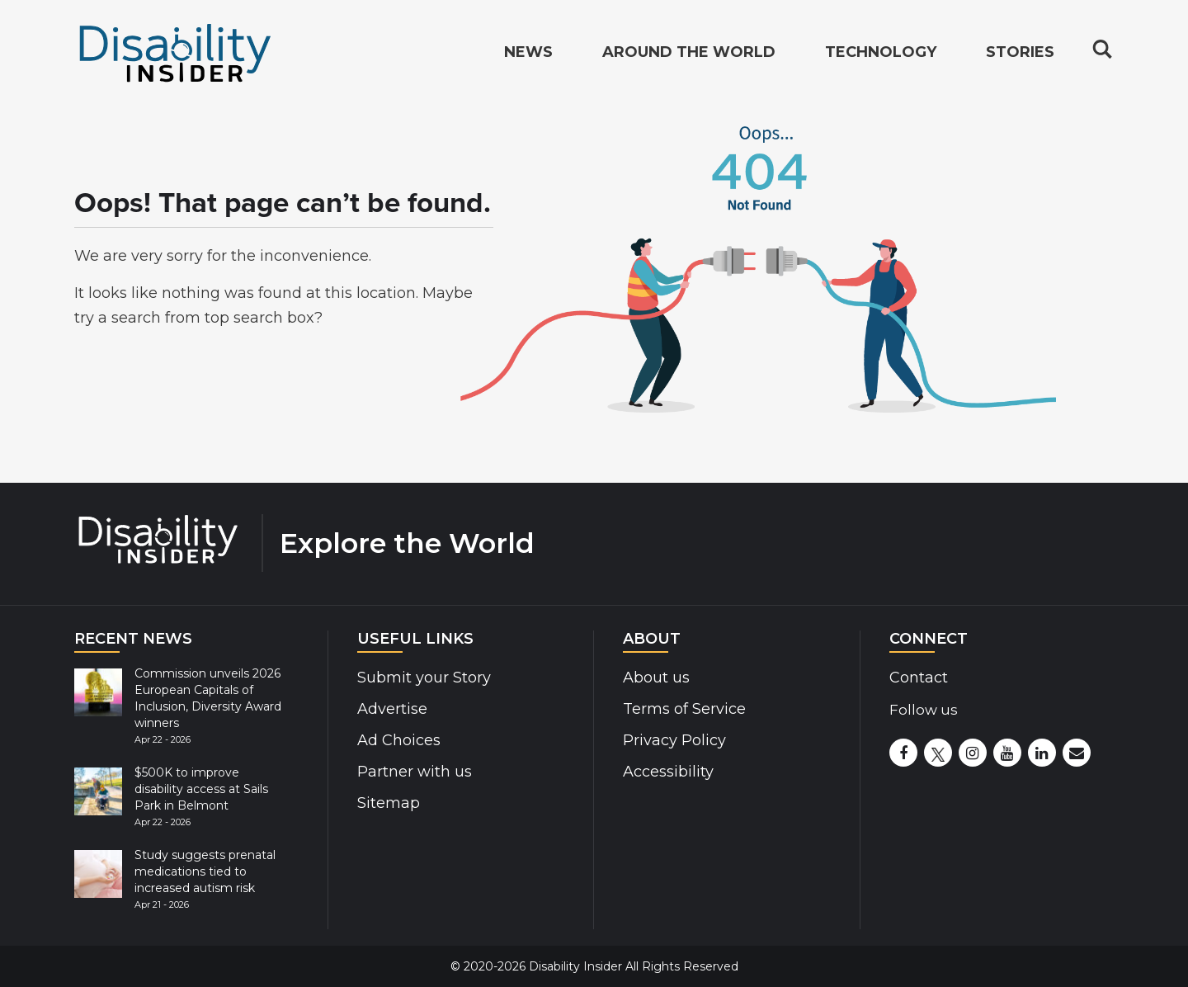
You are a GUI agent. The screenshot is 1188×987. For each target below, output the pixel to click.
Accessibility (668, 772)
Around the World (689, 54)
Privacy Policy (674, 740)
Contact (918, 677)
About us (656, 677)
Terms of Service (684, 709)
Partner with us (414, 772)
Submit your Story (424, 677)
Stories (1020, 54)
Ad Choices (399, 740)
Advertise (392, 709)
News (528, 54)
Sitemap (388, 803)
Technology (880, 54)
